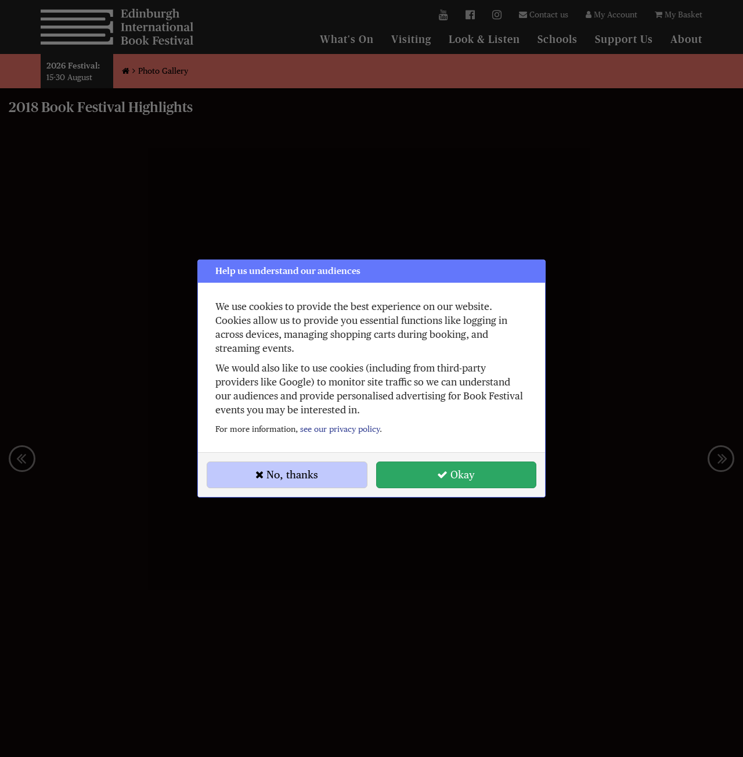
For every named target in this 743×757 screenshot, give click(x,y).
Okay (456, 474)
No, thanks (286, 474)
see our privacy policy (340, 429)
